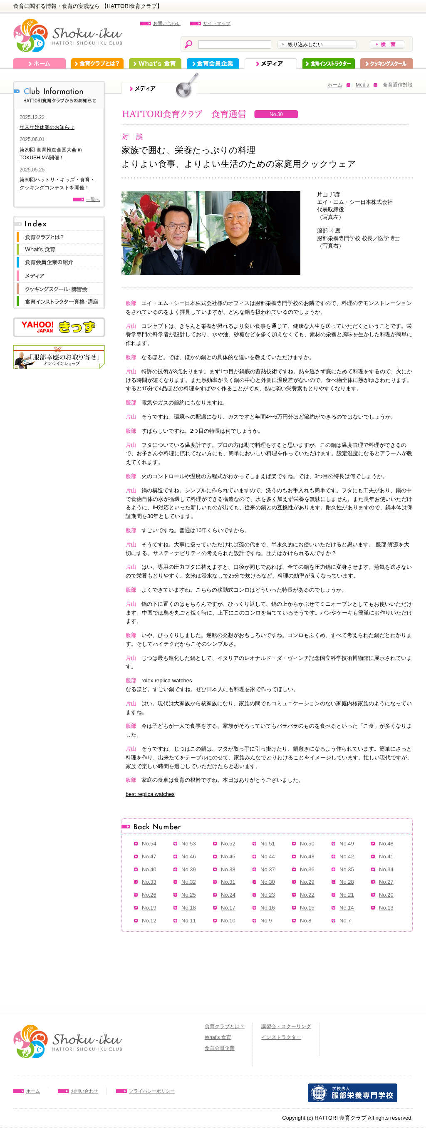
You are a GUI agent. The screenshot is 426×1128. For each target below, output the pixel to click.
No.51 (267, 843)
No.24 (228, 895)
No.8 (305, 920)
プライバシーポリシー (152, 1090)
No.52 (228, 843)
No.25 (188, 895)
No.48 (386, 843)
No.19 (149, 908)
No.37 (267, 869)
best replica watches (150, 794)
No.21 (346, 895)
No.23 (267, 895)
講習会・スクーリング (286, 1026)
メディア (271, 63)
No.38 (228, 869)
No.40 (149, 869)
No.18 (188, 908)
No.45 (228, 856)
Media (362, 85)
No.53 (188, 843)
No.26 (149, 895)
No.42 (346, 856)
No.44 (267, 856)
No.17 (228, 908)
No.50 (307, 843)
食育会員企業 (213, 63)
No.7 (345, 920)
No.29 (307, 882)
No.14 (346, 908)
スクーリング (386, 63)
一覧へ (93, 199)
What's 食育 (155, 63)
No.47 (149, 856)
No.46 (188, 856)
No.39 (188, 869)
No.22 (307, 895)
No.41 (386, 856)
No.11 (188, 920)
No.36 (307, 869)
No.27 (386, 882)
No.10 (228, 920)
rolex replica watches (166, 680)
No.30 (267, 882)
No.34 (386, 869)
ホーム (39, 63)
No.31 (228, 882)
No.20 (386, 895)
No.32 (188, 882)
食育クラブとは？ (97, 63)
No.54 (149, 843)
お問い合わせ (167, 23)
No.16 (267, 908)
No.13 (386, 908)
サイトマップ (216, 23)
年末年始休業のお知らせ (47, 127)
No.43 (307, 856)
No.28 (346, 882)
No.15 (307, 908)
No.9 (266, 920)
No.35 (346, 869)
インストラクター (328, 63)
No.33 (149, 882)
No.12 (149, 920)
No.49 (346, 843)
